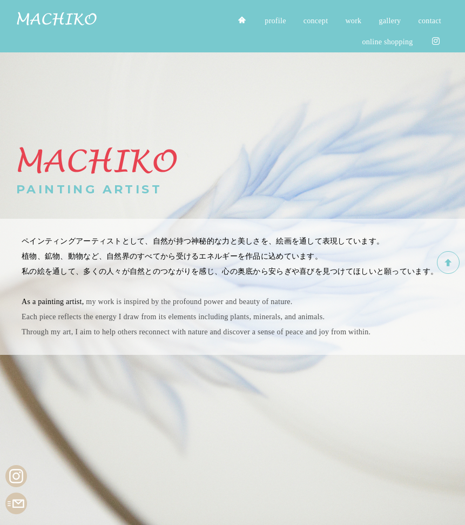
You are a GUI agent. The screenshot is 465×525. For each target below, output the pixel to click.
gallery (390, 21)
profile (275, 21)
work (353, 21)
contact (430, 21)
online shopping (387, 42)
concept (316, 21)
